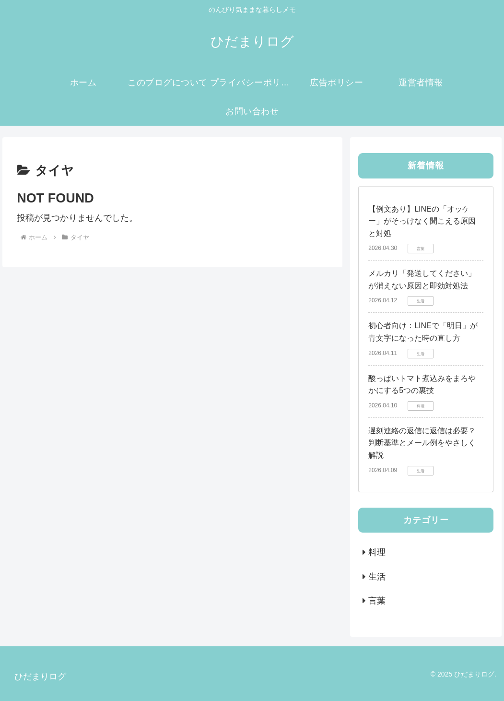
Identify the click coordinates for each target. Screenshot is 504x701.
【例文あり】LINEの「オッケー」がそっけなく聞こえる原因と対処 (422, 221)
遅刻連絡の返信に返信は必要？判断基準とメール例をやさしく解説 (422, 443)
